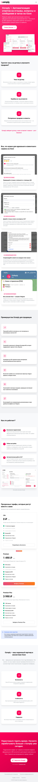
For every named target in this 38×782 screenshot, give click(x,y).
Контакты (24, 777)
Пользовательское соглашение (11, 774)
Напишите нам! (22, 764)
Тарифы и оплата (16, 777)
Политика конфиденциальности (26, 774)
